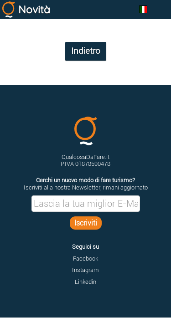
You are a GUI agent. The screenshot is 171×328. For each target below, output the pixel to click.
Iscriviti (85, 223)
